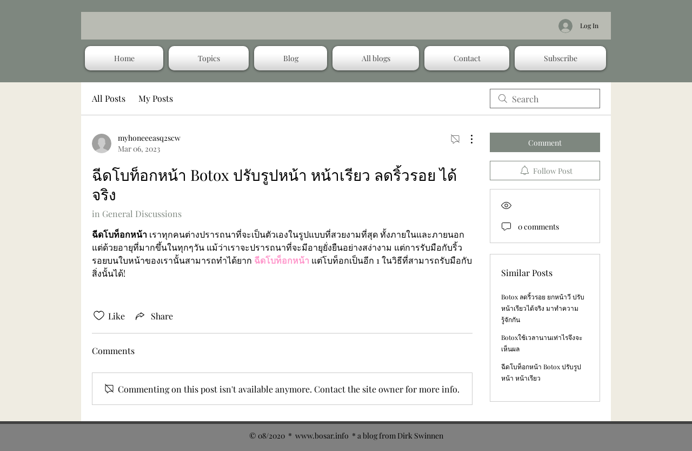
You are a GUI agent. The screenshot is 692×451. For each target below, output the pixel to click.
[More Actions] (466, 139)
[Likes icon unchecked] (99, 315)
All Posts (108, 98)
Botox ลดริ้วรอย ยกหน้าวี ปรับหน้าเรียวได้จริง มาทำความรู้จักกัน (542, 308)
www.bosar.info (322, 435)
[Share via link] (153, 315)
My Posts (155, 98)
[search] (545, 98)
